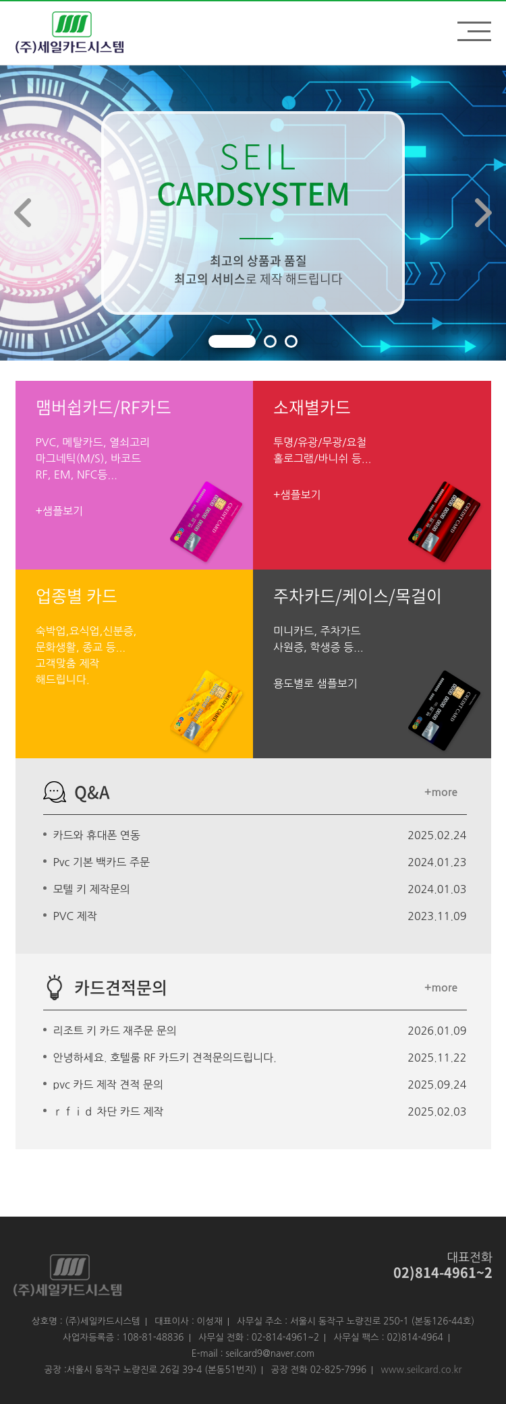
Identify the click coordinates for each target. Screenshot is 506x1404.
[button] (232, 341)
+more (440, 792)
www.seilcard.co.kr (421, 1369)
